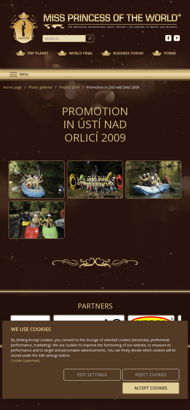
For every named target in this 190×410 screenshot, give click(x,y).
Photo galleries (40, 87)
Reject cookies (105, 385)
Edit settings (56, 385)
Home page (12, 87)
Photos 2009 (69, 87)
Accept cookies (155, 385)
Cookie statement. (25, 368)
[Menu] (17, 74)
